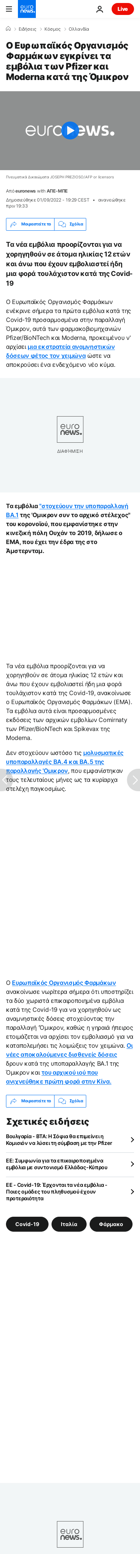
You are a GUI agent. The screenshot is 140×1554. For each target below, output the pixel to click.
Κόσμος (52, 29)
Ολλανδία (79, 29)
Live (123, 9)
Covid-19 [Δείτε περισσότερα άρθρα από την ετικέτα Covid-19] (27, 1223)
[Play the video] (70, 130)
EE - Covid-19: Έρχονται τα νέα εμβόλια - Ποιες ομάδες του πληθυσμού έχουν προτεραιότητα (57, 1191)
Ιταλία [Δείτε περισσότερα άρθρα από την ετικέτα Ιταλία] (69, 1223)
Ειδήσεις (27, 29)
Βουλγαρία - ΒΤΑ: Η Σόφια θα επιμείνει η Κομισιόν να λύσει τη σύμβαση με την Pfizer (59, 1139)
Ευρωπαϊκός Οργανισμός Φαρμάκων (64, 982)
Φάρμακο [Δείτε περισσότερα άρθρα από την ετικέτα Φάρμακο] (111, 1223)
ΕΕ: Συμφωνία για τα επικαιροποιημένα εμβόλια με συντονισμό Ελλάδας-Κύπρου (57, 1163)
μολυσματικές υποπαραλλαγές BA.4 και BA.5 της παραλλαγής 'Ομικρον (65, 761)
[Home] (8, 28)
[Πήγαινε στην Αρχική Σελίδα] (27, 9)
